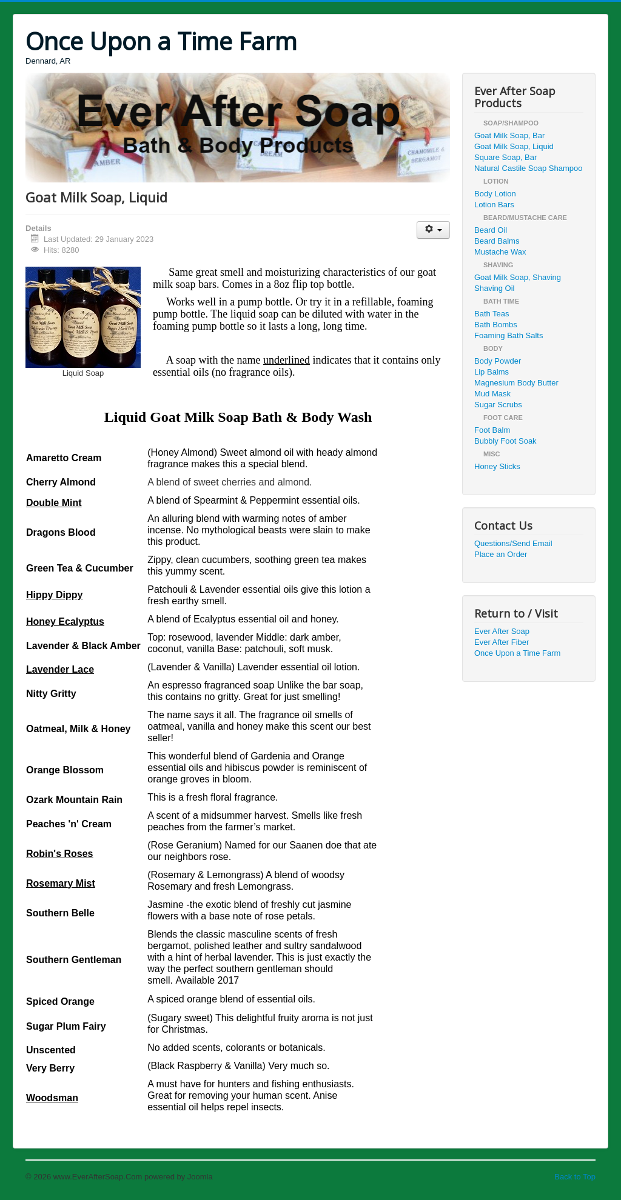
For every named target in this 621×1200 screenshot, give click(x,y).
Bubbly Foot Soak (505, 440)
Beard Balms (496, 240)
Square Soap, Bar (505, 157)
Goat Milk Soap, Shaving (517, 277)
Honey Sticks (497, 466)
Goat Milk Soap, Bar (509, 135)
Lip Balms (491, 371)
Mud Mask (492, 393)
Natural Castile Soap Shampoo (528, 168)
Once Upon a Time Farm (517, 653)
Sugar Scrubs (498, 404)
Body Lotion (495, 193)
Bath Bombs (495, 324)
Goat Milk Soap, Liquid (514, 146)
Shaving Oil (494, 288)
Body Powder (497, 360)
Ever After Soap (501, 631)
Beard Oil (490, 230)
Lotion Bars (494, 204)
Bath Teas (491, 313)
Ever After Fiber (501, 642)
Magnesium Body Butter (516, 382)
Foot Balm (492, 430)
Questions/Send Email (513, 543)
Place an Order (500, 554)
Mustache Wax (500, 251)
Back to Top (575, 1176)
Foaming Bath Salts (508, 335)
